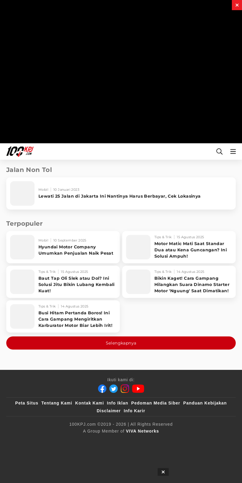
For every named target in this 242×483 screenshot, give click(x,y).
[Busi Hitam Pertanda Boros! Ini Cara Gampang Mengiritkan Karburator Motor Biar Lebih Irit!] (63, 316)
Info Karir (134, 410)
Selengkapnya (121, 343)
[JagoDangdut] (137, 453)
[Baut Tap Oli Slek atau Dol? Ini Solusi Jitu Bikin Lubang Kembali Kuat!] (63, 282)
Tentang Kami (56, 403)
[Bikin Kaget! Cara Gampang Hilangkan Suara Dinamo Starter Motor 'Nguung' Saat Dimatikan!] (179, 282)
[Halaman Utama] (19, 151)
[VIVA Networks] (142, 431)
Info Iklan (117, 403)
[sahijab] (89, 441)
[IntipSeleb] (106, 453)
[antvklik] (210, 441)
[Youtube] (138, 388)
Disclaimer (109, 410)
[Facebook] (102, 388)
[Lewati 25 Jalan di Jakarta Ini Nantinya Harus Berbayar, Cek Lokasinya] (121, 193)
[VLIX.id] (117, 441)
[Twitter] (113, 388)
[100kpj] (65, 441)
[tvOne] (164, 441)
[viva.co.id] (37, 441)
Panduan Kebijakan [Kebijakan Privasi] (205, 403)
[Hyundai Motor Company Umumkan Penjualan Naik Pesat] (63, 247)
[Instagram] (125, 388)
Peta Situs (26, 403)
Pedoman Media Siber (155, 403)
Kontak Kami (89, 403)
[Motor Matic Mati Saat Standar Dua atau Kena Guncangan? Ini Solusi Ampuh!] (179, 247)
